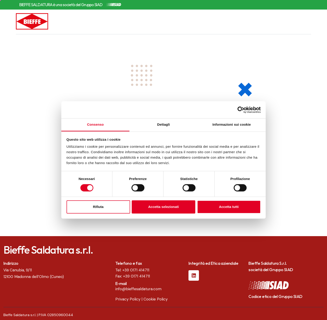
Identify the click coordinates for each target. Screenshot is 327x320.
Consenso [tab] (95, 124)
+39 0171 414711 (135, 270)
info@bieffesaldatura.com (138, 288)
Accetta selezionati (163, 207)
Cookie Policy (156, 299)
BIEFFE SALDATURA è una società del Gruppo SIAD (60, 5)
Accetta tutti (229, 207)
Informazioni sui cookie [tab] (232, 124)
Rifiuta (98, 207)
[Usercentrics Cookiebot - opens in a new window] (241, 109)
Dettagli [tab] (163, 124)
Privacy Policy (127, 299)
